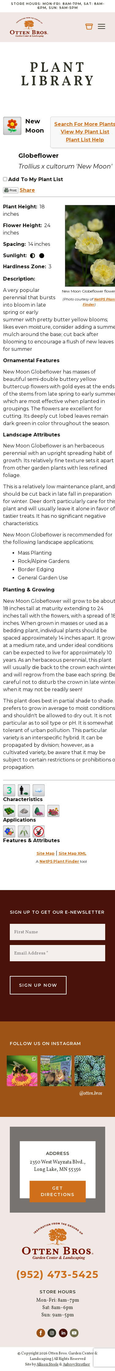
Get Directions (58, 1191)
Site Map (45, 853)
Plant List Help (85, 140)
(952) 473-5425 (57, 1274)
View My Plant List (85, 132)
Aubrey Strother (76, 1364)
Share (27, 190)
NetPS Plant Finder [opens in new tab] (59, 861)
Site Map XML (72, 853)
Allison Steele (47, 1364)
